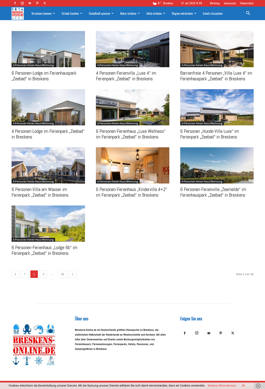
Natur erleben (130, 13)
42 (62, 274)
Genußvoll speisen (101, 13)
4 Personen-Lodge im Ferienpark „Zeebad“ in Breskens (48, 134)
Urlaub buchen (72, 13)
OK (243, 385)
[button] (248, 14)
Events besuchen (212, 13)
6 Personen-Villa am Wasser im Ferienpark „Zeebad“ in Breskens (40, 192)
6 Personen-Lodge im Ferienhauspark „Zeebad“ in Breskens (44, 76)
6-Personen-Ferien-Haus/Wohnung (33, 65)
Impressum (230, 3)
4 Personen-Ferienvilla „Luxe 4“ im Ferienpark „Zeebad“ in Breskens (126, 76)
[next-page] (72, 274)
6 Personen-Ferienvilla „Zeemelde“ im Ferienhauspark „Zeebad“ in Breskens (213, 192)
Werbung (215, 3)
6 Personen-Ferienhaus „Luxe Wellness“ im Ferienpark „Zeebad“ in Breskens (130, 134)
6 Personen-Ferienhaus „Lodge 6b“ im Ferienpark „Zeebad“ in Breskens (44, 250)
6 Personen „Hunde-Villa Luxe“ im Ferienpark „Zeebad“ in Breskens (209, 134)
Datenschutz (247, 3)
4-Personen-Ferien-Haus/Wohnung (117, 65)
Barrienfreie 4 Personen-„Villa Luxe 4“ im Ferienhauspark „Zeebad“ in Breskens (216, 76)
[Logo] (20, 13)
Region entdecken (184, 13)
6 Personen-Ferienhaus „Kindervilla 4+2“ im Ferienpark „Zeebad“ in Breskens (131, 192)
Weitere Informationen (222, 385)
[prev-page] (15, 274)
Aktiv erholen (155, 13)
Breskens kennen (43, 13)
